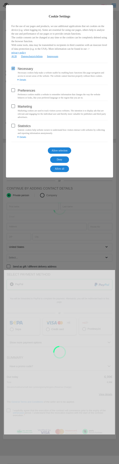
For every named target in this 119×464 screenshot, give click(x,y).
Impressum (52, 56)
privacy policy (18, 52)
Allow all (59, 168)
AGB (14, 56)
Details (22, 80)
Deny (59, 159)
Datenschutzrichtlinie (32, 56)
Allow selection (59, 150)
